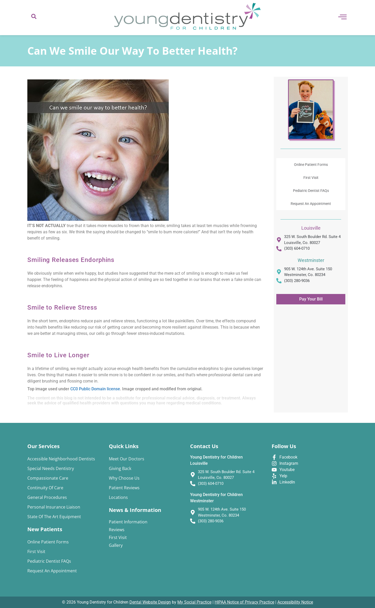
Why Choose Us (124, 478)
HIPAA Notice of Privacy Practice (244, 602)
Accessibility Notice (295, 602)
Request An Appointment (311, 204)
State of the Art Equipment (54, 516)
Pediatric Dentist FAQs (311, 191)
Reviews (116, 529)
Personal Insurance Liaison (53, 507)
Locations (118, 497)
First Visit (310, 177)
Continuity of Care (45, 488)
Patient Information (128, 522)
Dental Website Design (150, 602)
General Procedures (47, 497)
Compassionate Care (47, 478)
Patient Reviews (124, 488)
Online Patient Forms (311, 164)
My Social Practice (194, 602)
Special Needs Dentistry (50, 468)
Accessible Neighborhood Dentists (61, 459)
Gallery (116, 545)
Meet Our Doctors (126, 459)
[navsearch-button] (34, 17)
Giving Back (120, 468)
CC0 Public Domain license (95, 388)
